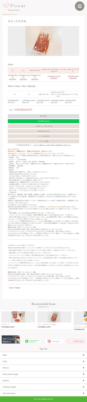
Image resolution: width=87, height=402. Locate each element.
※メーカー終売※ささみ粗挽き (46, 324)
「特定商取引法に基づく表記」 (36, 217)
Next (80, 40)
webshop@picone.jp (53, 207)
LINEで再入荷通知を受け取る (43, 399)
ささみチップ (5, 324)
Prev (6, 40)
